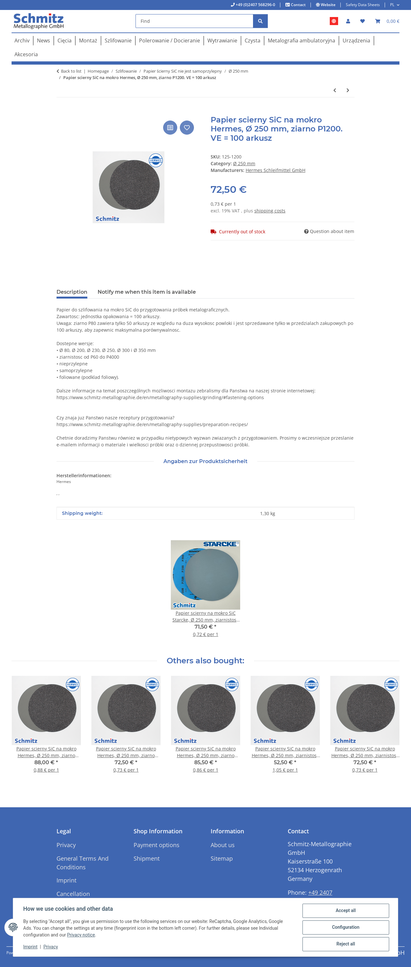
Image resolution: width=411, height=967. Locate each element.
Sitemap (222, 858)
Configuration (345, 927)
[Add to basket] (62, 111)
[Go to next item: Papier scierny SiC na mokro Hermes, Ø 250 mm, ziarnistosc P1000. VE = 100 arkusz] (347, 90)
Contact (298, 4)
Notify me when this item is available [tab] (147, 292)
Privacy (51, 947)
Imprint (30, 947)
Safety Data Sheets (363, 4)
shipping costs (269, 211)
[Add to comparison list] (170, 128)
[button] (348, 21)
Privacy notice (81, 935)
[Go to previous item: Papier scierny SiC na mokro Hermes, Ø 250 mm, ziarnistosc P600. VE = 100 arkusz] (334, 90)
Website (328, 4)
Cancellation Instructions (73, 898)
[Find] (194, 21)
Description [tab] (72, 292)
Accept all (345, 910)
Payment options (156, 845)
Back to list (71, 71)
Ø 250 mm (244, 163)
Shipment (147, 858)
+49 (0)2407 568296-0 (255, 4)
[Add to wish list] (187, 128)
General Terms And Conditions (83, 863)
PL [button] (392, 4)
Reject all (345, 944)
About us (223, 845)
